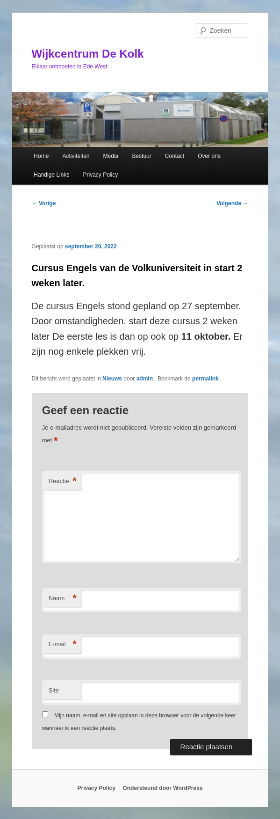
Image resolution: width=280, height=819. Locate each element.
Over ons (209, 156)
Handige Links (51, 174)
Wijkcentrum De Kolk (88, 53)
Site (54, 690)
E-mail (63, 644)
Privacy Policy (100, 174)
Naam (63, 598)
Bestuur (141, 156)
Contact (174, 156)
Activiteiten (75, 156)
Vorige (44, 203)
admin (145, 378)
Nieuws (112, 378)
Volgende (232, 203)
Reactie (63, 481)
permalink (206, 378)
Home (41, 156)
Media (111, 156)
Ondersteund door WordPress (162, 788)
